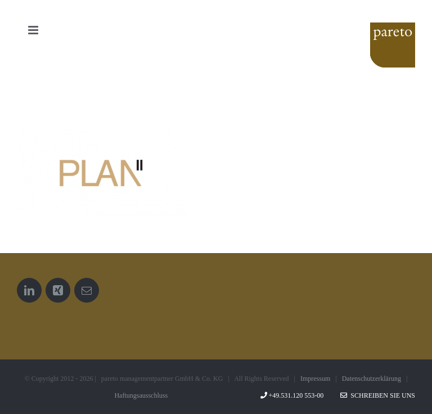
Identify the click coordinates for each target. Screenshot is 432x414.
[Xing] (58, 290)
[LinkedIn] (29, 290)
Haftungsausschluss (141, 395)
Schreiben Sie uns (377, 395)
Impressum (315, 378)
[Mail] (86, 290)
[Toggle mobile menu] (34, 30)
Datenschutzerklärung (371, 378)
